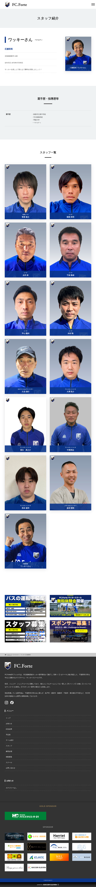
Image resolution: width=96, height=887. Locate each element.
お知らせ (9, 723)
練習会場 (9, 751)
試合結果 (9, 729)
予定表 (8, 735)
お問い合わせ (10, 768)
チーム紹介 (10, 740)
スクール (9, 762)
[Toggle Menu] (93, 4)
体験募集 (9, 757)
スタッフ (9, 746)
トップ (8, 718)
